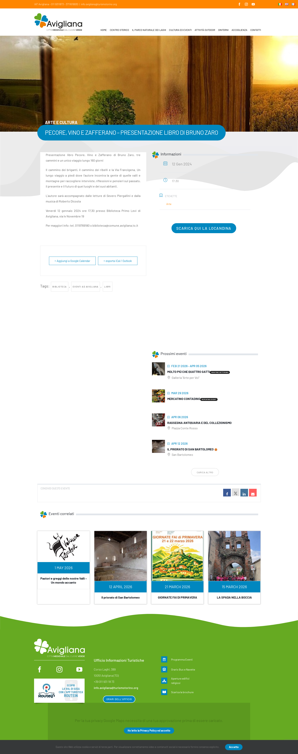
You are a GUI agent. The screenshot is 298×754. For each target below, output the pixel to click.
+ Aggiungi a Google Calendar (72, 261)
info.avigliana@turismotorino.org (99, 4)
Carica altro (205, 472)
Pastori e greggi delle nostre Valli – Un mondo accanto (63, 580)
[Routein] (59, 680)
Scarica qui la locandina (203, 228)
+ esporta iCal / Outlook (118, 261)
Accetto (234, 747)
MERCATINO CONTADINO (183, 399)
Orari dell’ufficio (119, 699)
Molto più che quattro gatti (188, 371)
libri (107, 286)
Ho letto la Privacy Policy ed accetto (149, 730)
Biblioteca (59, 286)
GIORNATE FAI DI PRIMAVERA (177, 597)
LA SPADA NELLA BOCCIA (234, 597)
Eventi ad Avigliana (86, 286)
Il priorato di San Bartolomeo (190, 449)
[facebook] (39, 669)
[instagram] (59, 669)
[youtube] (79, 669)
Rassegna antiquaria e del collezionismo (199, 422)
